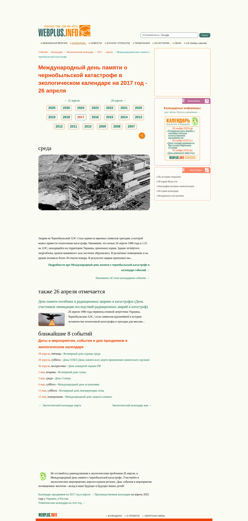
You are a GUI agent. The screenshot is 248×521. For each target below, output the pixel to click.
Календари (56, 52)
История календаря (167, 191)
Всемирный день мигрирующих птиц (81, 390)
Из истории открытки (168, 176)
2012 (59, 126)
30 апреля (44, 365)
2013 (138, 117)
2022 (109, 108)
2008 (116, 126)
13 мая (42, 390)
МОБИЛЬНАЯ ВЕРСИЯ (54, 43)
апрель (109, 52)
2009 (102, 126)
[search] (169, 35)
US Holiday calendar (196, 43)
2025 (51, 108)
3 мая (41, 378)
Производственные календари (112, 494)
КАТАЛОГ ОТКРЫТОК (118, 43)
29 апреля (44, 359)
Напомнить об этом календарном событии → (122, 277)
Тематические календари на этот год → (61, 502)
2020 (138, 108)
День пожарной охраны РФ (84, 365)
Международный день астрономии (78, 384)
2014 (124, 117)
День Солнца (63, 378)
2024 (80, 108)
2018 (66, 117)
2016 (95, 117)
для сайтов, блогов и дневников (182, 112)
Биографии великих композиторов (175, 186)
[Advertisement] (124, 12)
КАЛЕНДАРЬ (78, 43)
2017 (99, 52)
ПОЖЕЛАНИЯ (141, 43)
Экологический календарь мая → (132, 405)
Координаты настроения (170, 195)
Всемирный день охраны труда (81, 353)
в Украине (50, 498)
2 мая (41, 372)
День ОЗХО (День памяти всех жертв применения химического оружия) (106, 359)
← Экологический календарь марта (60, 405)
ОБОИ (177, 43)
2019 (51, 117)
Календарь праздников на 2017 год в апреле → (66, 494)
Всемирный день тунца (72, 372)
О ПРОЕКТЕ (132, 516)
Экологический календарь (79, 52)
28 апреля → (118, 100)
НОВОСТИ (95, 43)
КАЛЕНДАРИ (114, 516)
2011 (73, 126)
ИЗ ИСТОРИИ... (162, 43)
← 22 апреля (72, 100)
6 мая (41, 384)
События (43, 52)
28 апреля (44, 353)
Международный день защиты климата (88, 396)
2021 (124, 108)
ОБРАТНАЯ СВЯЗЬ (154, 516)
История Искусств (166, 181)
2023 (95, 108)
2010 (88, 126)
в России (63, 498)
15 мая (42, 396)
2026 (66, 108)
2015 (109, 117)
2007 (131, 126)
